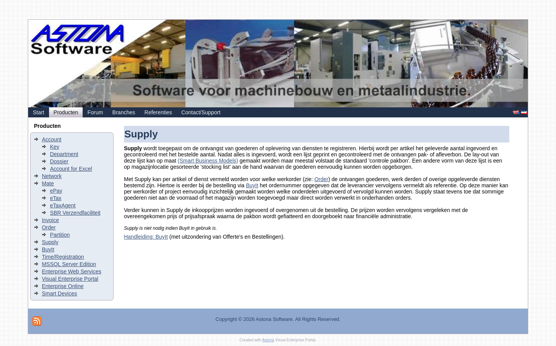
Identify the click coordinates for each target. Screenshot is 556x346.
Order (49, 227)
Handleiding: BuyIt (146, 237)
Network (51, 176)
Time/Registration (63, 257)
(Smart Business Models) (208, 161)
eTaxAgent (62, 205)
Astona (268, 340)
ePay (56, 191)
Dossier (59, 161)
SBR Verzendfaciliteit (75, 213)
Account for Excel (71, 169)
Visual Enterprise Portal (70, 279)
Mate (48, 183)
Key (54, 147)
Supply (50, 242)
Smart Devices (59, 293)
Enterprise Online (62, 286)
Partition (60, 235)
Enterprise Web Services (71, 271)
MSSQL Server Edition (69, 264)
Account (51, 139)
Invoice (50, 220)
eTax (55, 198)
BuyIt (48, 249)
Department (64, 154)
